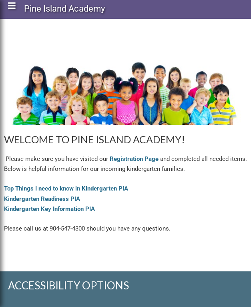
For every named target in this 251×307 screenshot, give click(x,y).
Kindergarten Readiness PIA (42, 199)
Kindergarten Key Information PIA (49, 209)
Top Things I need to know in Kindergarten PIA (66, 188)
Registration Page (134, 159)
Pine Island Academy (64, 10)
